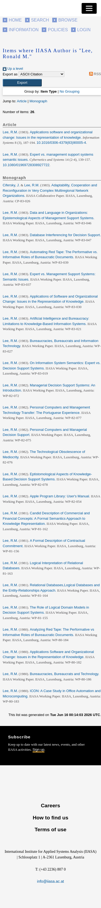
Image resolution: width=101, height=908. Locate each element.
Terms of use (50, 829)
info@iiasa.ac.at (50, 881)
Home (15, 20)
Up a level (13, 69)
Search (40, 20)
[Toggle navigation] (89, 8)
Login (83, 29)
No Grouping (69, 91)
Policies (58, 29)
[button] (22, 82)
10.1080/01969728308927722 (26, 165)
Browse (67, 20)
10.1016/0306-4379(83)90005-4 (61, 143)
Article (22, 101)
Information (24, 29)
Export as (10, 74)
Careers (50, 805)
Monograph (38, 101)
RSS (94, 74)
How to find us (50, 817)
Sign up (38, 750)
